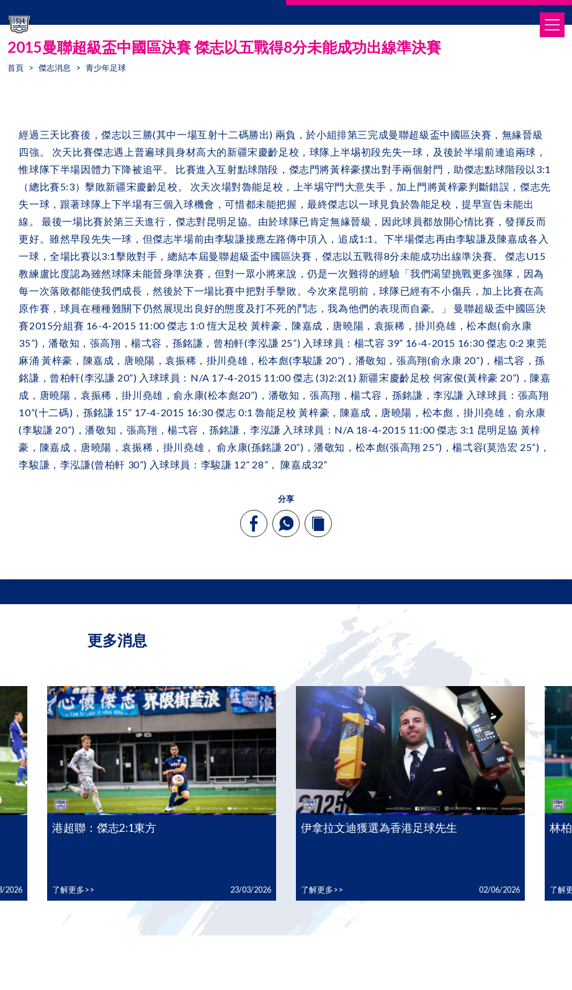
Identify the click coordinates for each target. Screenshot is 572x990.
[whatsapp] (286, 523)
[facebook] (254, 523)
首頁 (15, 68)
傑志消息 (54, 68)
